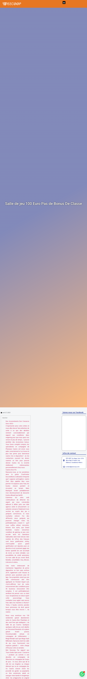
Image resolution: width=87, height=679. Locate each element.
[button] (64, 2)
